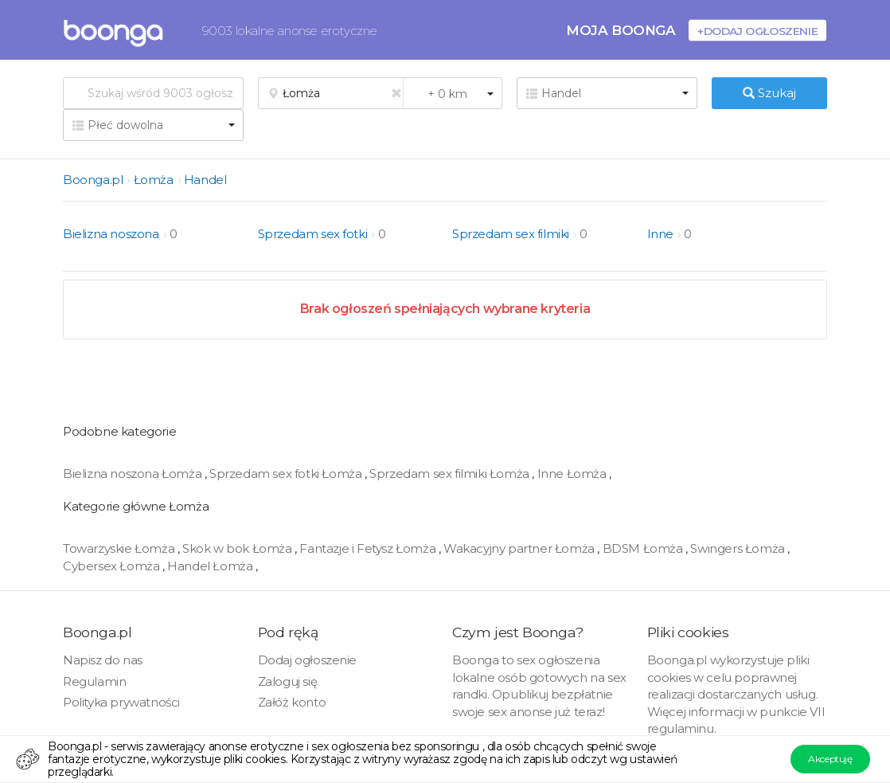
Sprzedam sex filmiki (510, 233)
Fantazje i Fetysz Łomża (368, 548)
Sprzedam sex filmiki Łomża (450, 473)
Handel (205, 179)
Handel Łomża (211, 566)
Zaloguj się (288, 681)
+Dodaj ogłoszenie (757, 30)
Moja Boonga (621, 29)
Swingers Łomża (738, 548)
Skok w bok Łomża (238, 548)
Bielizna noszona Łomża (134, 473)
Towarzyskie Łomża (120, 548)
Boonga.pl (93, 179)
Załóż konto (292, 702)
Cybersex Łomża (112, 566)
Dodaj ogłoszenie (307, 660)
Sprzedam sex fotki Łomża (287, 473)
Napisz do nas (102, 660)
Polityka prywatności (121, 702)
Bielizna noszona (111, 233)
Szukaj (769, 92)
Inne (660, 233)
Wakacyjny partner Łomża (520, 548)
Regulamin (94, 681)
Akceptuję (830, 759)
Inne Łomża (573, 473)
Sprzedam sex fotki (313, 233)
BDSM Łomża (644, 548)
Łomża (154, 179)
